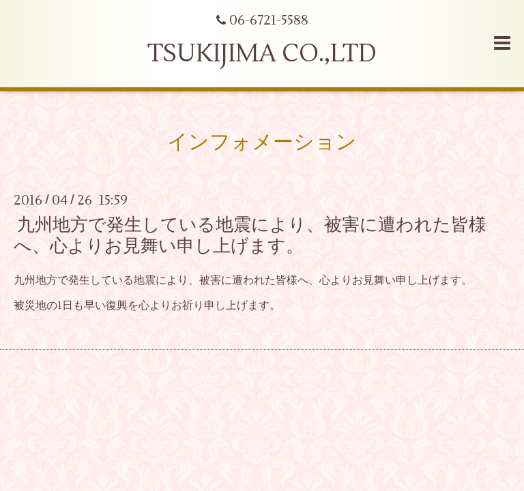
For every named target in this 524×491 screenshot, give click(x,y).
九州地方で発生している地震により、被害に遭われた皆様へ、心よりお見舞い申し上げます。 (250, 235)
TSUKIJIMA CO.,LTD (262, 54)
